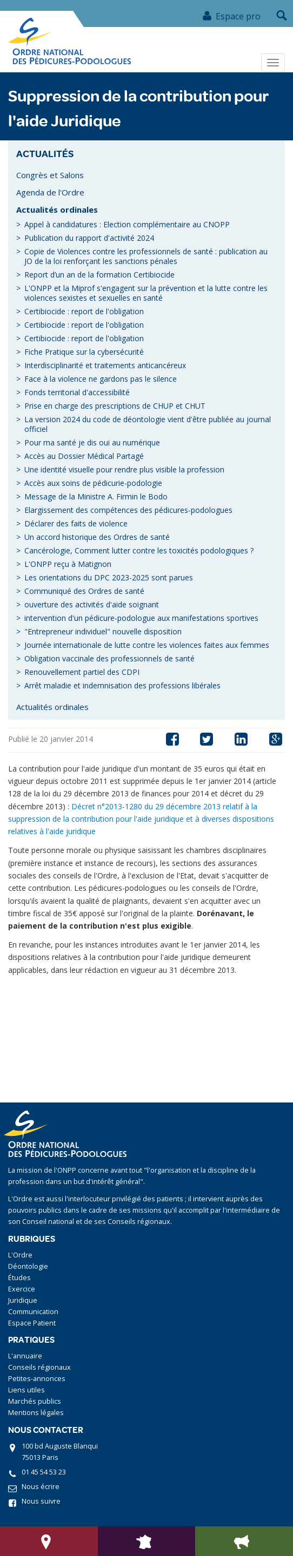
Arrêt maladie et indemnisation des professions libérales (122, 685)
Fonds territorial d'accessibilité (77, 392)
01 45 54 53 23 (44, 1472)
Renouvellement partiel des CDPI (81, 672)
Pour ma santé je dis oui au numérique (92, 442)
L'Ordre (20, 1255)
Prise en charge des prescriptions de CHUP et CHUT (114, 406)
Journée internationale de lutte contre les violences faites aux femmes (146, 645)
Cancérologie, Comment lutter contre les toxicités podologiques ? (139, 550)
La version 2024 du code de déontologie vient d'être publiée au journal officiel (147, 424)
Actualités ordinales (57, 209)
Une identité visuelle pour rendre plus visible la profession (124, 469)
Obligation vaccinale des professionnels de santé (109, 658)
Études (19, 1277)
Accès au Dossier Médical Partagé (84, 456)
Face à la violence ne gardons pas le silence (100, 379)
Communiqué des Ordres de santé (84, 591)
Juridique (22, 1300)
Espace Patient (32, 1323)
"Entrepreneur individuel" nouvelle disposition (103, 631)
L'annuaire (25, 1356)
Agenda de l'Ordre (50, 192)
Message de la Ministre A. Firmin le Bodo (96, 496)
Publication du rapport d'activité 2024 (89, 238)
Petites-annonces (36, 1378)
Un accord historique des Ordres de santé (97, 537)
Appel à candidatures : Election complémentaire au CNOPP (127, 224)
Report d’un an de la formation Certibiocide (99, 274)
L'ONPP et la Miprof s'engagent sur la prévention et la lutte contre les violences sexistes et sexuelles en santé (146, 293)
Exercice (21, 1289)
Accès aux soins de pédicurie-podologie (93, 483)
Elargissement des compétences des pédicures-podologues (128, 510)
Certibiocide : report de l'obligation (84, 311)
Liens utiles (26, 1390)
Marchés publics (34, 1401)
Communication (33, 1311)
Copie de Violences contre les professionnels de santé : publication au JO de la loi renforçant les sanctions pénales (146, 256)
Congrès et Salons (50, 175)
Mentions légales (36, 1412)
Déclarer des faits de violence (76, 523)
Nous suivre (41, 1501)
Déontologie (28, 1266)
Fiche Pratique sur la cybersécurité (84, 352)
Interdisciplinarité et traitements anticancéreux (105, 365)
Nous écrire (40, 1486)
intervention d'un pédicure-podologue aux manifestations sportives (141, 618)
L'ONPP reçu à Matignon (67, 564)
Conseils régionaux (39, 1367)
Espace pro (231, 16)
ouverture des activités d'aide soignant (91, 604)
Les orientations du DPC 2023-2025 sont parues (108, 577)
